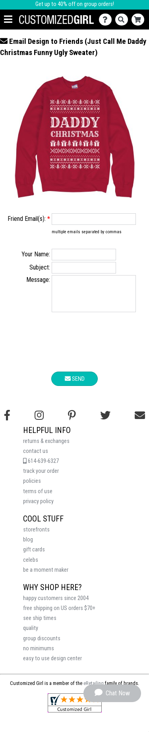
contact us (35, 457)
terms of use (37, 497)
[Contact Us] (107, 20)
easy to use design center (52, 664)
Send (75, 384)
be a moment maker (45, 576)
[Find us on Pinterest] (72, 421)
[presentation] (74, 349)
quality (30, 634)
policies (32, 487)
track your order (41, 477)
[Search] (123, 20)
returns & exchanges (46, 447)
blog (28, 545)
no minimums (38, 654)
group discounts (41, 644)
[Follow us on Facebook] (7, 421)
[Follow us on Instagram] (39, 421)
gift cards (34, 555)
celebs (30, 566)
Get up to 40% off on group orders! (74, 4)
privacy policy (38, 507)
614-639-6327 (41, 467)
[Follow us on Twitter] (105, 421)
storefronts (36, 535)
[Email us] (140, 421)
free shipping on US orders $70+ (59, 614)
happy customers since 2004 (56, 604)
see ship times (39, 624)
